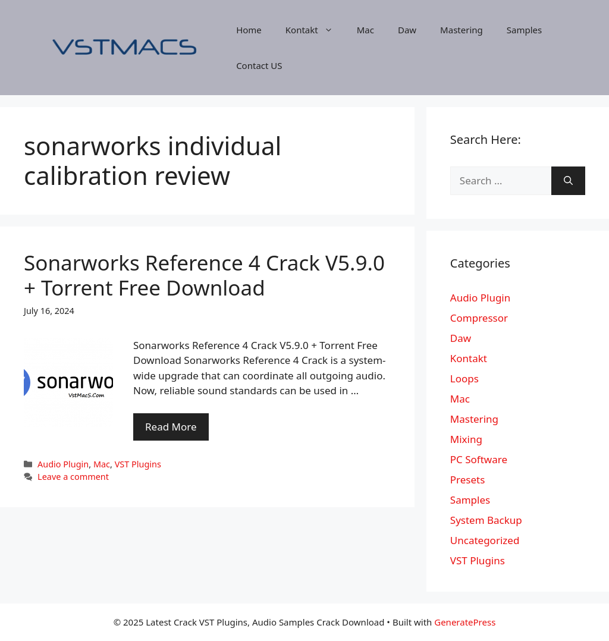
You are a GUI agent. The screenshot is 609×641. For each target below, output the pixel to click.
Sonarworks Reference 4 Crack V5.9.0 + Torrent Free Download (204, 275)
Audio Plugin (63, 464)
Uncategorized (485, 540)
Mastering (461, 30)
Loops (464, 378)
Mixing (466, 439)
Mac (365, 30)
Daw (407, 30)
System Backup (486, 520)
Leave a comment (73, 476)
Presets (467, 479)
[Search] (568, 180)
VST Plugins (138, 464)
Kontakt (315, 30)
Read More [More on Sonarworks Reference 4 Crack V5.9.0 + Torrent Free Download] (171, 426)
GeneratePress (464, 622)
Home (249, 30)
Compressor (479, 318)
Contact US (259, 65)
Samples (524, 30)
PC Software (478, 459)
